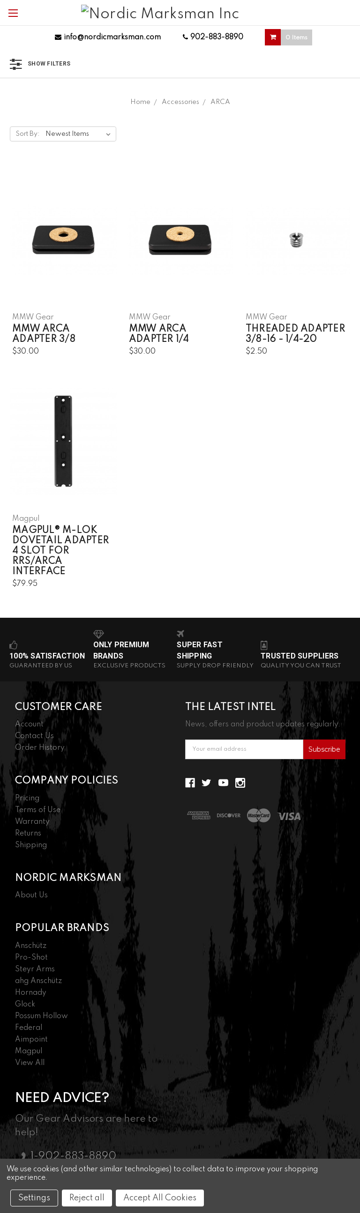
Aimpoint (31, 1039)
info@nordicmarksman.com (108, 37)
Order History (40, 748)
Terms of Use (37, 810)
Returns (28, 833)
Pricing (27, 798)
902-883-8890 (213, 37)
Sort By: (27, 134)
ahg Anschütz (38, 981)
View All (30, 1063)
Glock (25, 1004)
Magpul (28, 1051)
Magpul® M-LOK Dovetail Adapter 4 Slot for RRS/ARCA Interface (60, 551)
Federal (28, 1028)
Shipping (31, 845)
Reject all (87, 1198)
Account (29, 724)
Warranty (32, 822)
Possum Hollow (41, 1016)
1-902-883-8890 (73, 1156)
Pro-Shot (31, 958)
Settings (34, 1198)
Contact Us (34, 736)
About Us (31, 895)
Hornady (30, 993)
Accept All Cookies (159, 1198)
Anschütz (30, 946)
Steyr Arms (35, 969)
